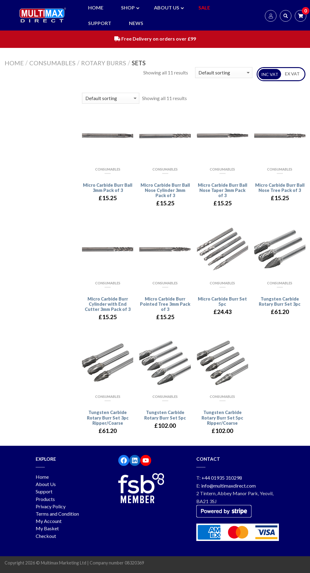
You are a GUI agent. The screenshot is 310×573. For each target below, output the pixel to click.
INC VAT (269, 74)
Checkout (46, 536)
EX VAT (292, 73)
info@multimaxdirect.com (228, 485)
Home (14, 63)
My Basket (47, 528)
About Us (46, 484)
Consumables (52, 63)
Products (45, 499)
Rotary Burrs (103, 63)
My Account (49, 521)
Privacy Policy (51, 506)
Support (44, 491)
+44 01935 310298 (221, 478)
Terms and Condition (57, 514)
